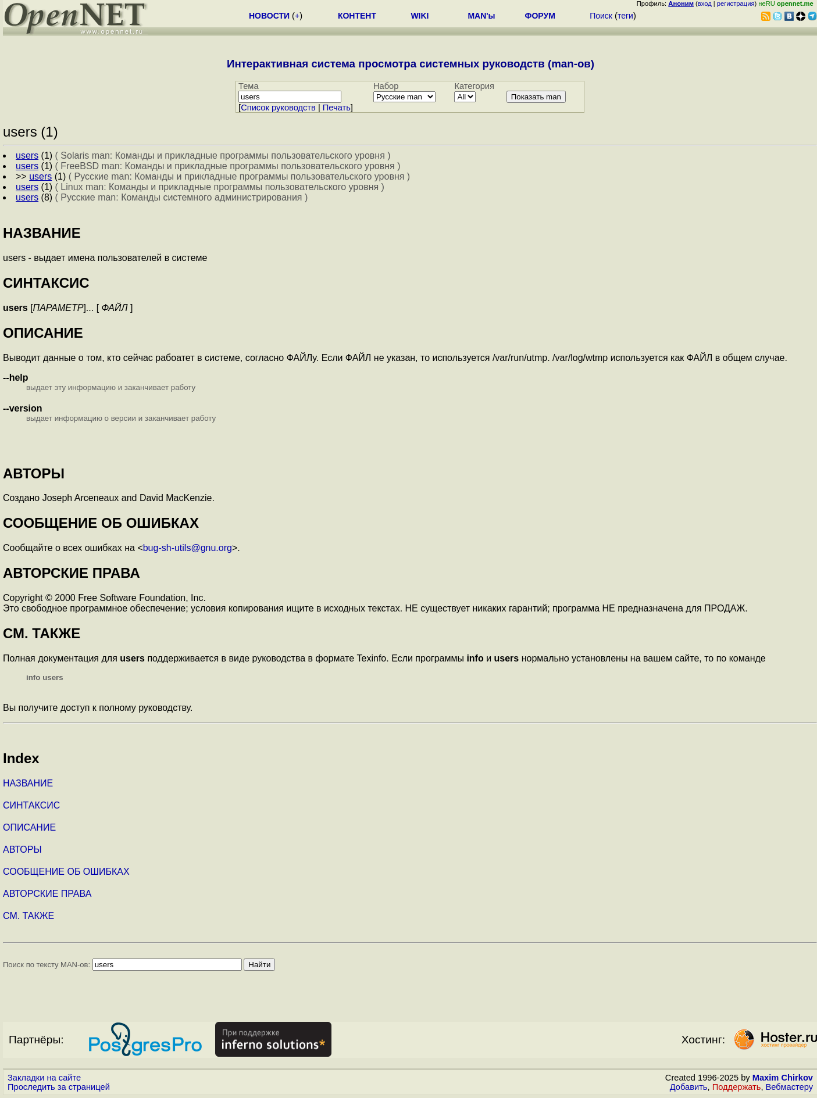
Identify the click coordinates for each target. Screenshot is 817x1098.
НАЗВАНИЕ (28, 783)
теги (625, 15)
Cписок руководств (278, 107)
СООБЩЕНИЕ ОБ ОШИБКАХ (66, 872)
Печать (337, 107)
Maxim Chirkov (782, 1077)
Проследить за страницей (59, 1087)
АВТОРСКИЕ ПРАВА (47, 894)
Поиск (601, 15)
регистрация (736, 3)
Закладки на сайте (44, 1077)
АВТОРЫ (22, 849)
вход (705, 3)
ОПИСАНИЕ (29, 827)
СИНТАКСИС (31, 805)
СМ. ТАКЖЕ (28, 916)
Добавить (689, 1087)
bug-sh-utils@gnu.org (187, 548)
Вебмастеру (789, 1087)
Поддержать (736, 1087)
